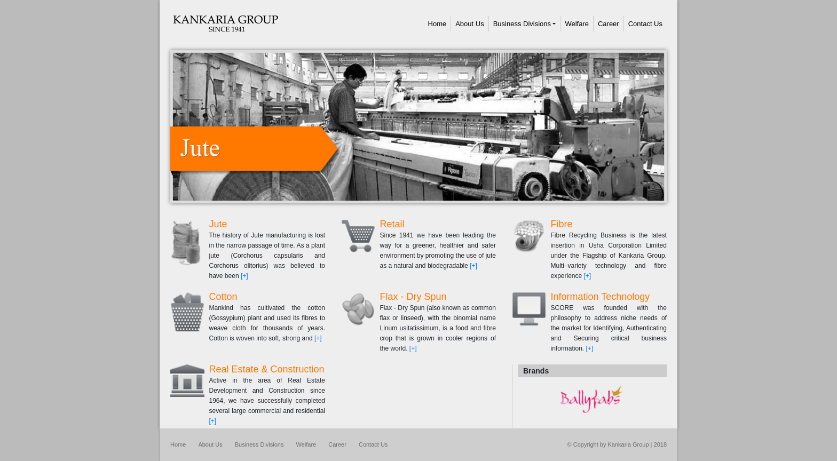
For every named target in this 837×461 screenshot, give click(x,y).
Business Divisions (522, 24)
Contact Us (645, 24)
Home (439, 23)
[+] (244, 276)
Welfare (577, 24)
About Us (469, 24)
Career (608, 24)
